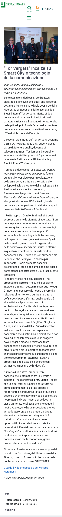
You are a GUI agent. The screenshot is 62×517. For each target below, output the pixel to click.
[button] (8, 45)
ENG (50, 8)
